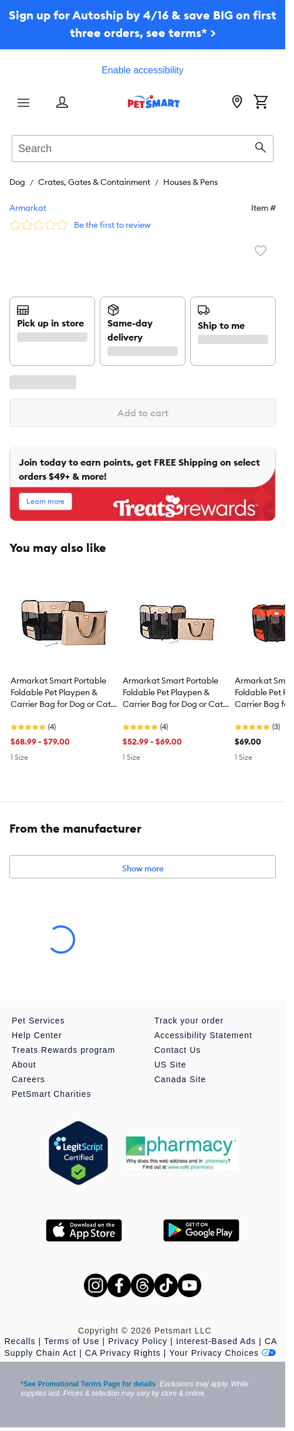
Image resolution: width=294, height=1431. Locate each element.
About (24, 1064)
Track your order (189, 1020)
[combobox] (142, 147)
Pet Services (38, 1020)
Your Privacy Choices (222, 1353)
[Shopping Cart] (261, 103)
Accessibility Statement (203, 1035)
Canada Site (180, 1079)
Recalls (20, 1341)
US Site (170, 1064)
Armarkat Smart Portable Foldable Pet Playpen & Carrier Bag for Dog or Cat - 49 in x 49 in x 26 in (63, 693)
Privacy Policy (137, 1341)
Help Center (37, 1035)
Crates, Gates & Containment (94, 182)
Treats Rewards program (63, 1050)
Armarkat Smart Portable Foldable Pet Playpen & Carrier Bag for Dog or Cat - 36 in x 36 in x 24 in (175, 693)
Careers (28, 1079)
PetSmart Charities (51, 1094)
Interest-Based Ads (216, 1341)
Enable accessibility (143, 70)
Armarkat (27, 208)
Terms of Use (71, 1341)
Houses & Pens (190, 182)
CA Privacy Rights (123, 1353)
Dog (17, 182)
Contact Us (177, 1050)
